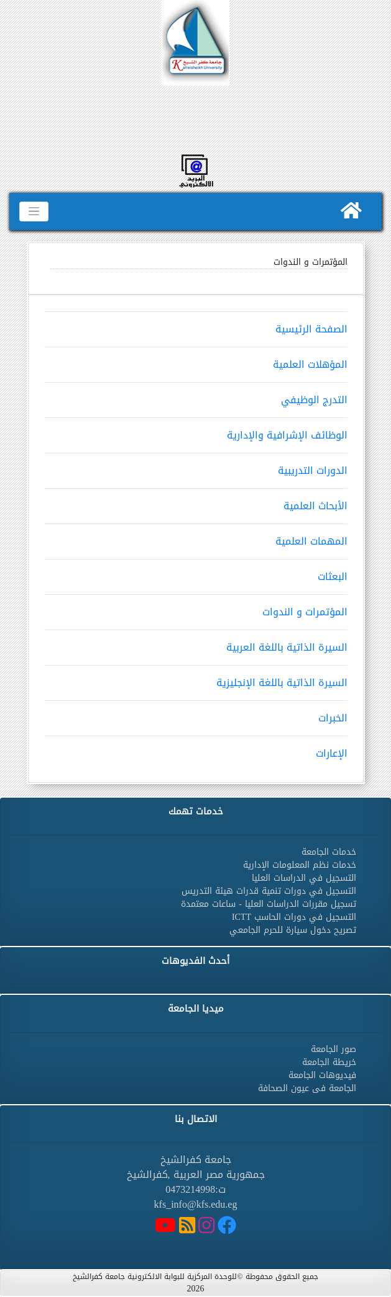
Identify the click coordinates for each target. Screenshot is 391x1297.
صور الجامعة (333, 1049)
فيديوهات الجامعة (322, 1075)
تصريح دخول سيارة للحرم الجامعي (292, 930)
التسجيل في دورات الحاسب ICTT (294, 917)
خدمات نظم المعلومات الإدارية (299, 865)
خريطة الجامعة (329, 1062)
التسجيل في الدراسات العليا (304, 878)
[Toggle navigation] (33, 211)
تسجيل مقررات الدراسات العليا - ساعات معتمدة (268, 904)
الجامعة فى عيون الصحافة (307, 1088)
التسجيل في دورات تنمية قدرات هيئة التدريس (269, 891)
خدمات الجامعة (328, 852)
